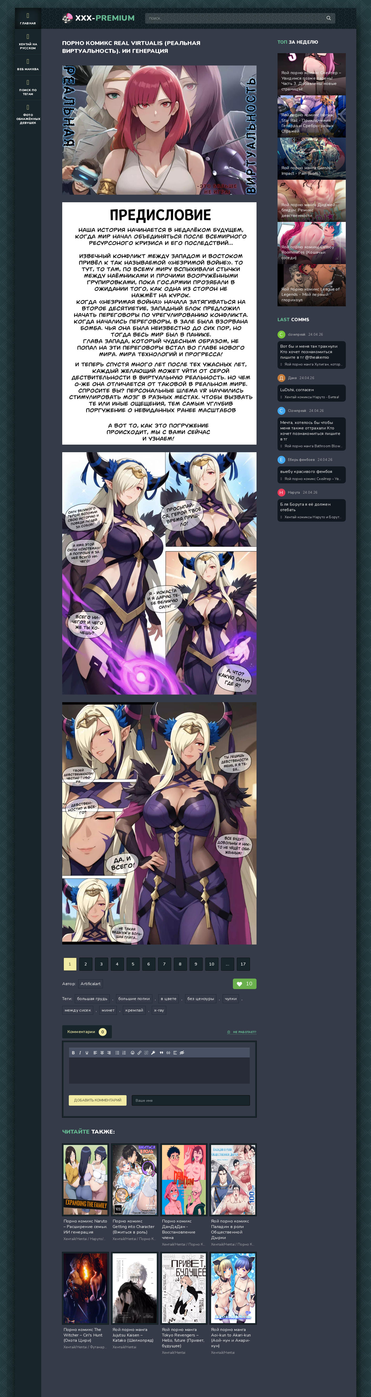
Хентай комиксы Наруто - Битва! (310, 397)
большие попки (134, 999)
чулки (231, 999)
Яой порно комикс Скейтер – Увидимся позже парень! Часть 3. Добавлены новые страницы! (312, 479)
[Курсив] (79, 1052)
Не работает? (241, 1032)
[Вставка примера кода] (168, 1052)
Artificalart (91, 984)
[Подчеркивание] (86, 1052)
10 (212, 964)
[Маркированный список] (117, 1052)
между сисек (78, 1010)
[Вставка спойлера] (174, 1052)
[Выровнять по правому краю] (108, 1052)
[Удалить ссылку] (146, 1052)
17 (243, 964)
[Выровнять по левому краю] (95, 1052)
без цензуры (200, 999)
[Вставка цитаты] (161, 1052)
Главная (28, 18)
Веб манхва (28, 64)
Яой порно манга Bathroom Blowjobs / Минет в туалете (312, 446)
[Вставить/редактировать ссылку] (139, 1052)
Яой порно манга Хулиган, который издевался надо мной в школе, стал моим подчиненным (312, 364)
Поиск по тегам (28, 87)
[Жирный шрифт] (73, 1052)
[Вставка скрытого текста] (181, 1052)
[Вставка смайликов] (132, 1052)
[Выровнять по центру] (101, 1052)
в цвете (168, 999)
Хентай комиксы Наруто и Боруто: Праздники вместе (312, 517)
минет (108, 1010)
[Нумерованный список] (124, 1052)
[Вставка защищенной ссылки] (152, 1052)
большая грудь (92, 999)
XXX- (105, 18)
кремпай (134, 1010)
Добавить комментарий (97, 1100)
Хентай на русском (28, 41)
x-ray (159, 1010)
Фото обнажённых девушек (28, 114)
